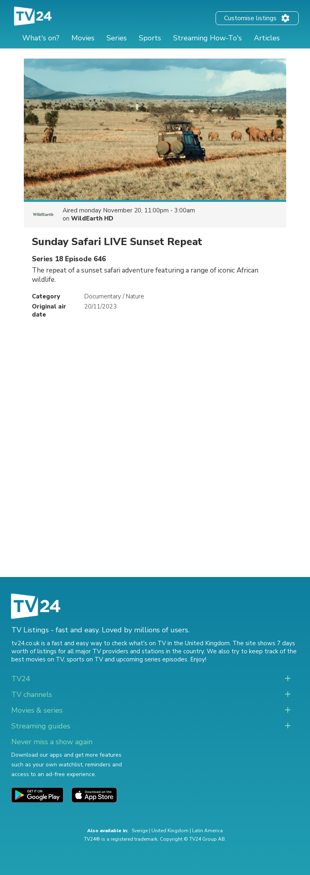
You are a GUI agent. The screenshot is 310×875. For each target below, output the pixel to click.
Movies (82, 38)
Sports (150, 38)
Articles (267, 38)
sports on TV (85, 659)
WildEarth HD (92, 218)
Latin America (207, 830)
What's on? (40, 38)
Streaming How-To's (207, 38)
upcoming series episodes (151, 659)
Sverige (140, 830)
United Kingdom (170, 830)
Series (117, 38)
